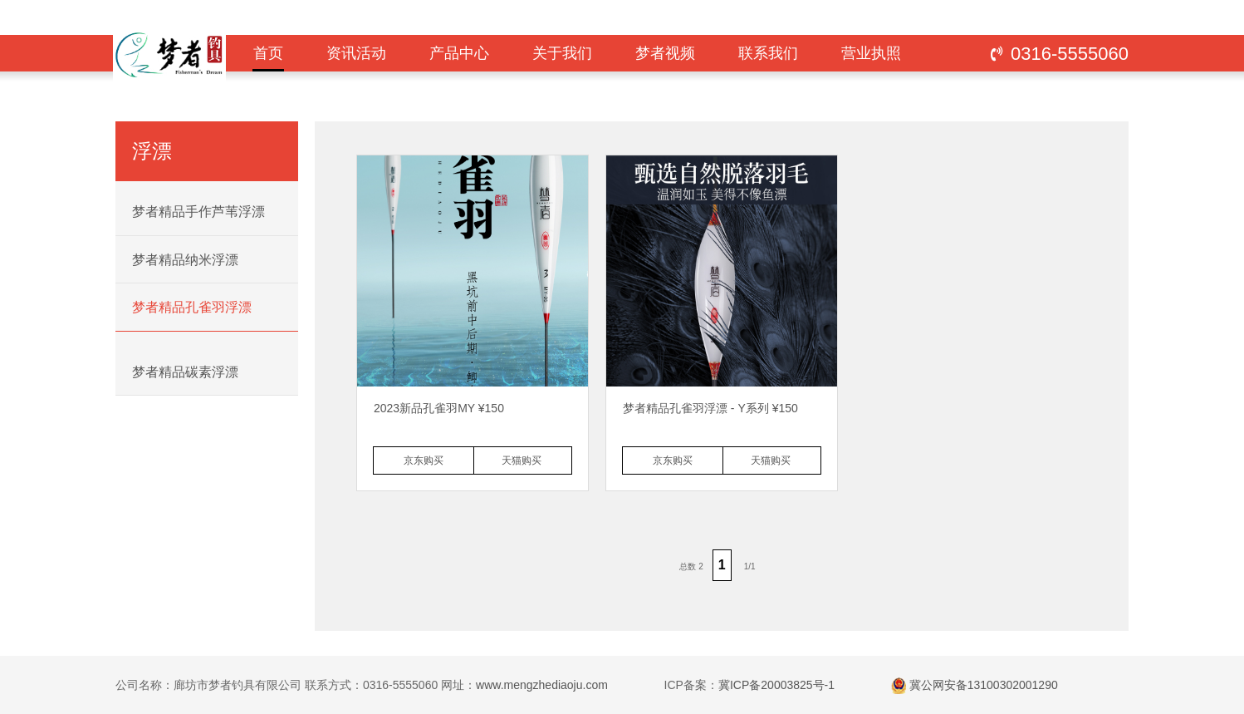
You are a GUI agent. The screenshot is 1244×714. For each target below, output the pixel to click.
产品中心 (459, 53)
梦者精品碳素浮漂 (185, 372)
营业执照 (871, 53)
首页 (268, 58)
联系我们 (768, 53)
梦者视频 (665, 53)
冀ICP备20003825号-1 (776, 685)
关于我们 (562, 53)
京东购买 (423, 460)
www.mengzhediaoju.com (542, 685)
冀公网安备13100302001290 (983, 685)
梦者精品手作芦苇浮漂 (198, 211)
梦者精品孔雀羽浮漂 (192, 307)
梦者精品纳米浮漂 (185, 260)
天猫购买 (521, 460)
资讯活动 (356, 53)
